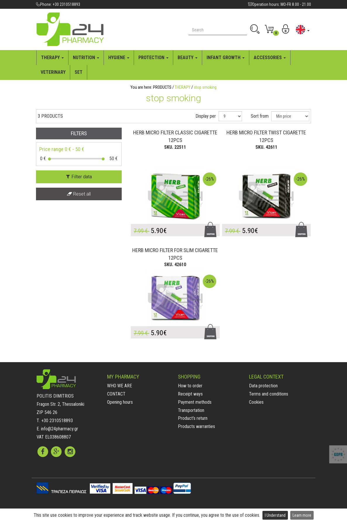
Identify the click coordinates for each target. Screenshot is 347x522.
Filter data (79, 176)
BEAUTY (187, 57)
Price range (61, 149)
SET (79, 72)
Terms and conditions (268, 394)
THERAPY (52, 57)
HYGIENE (118, 57)
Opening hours (120, 402)
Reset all (79, 194)
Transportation (191, 410)
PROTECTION (153, 57)
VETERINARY (53, 72)
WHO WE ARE (119, 385)
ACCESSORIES (270, 57)
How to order (190, 385)
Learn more (302, 515)
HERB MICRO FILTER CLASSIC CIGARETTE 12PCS (175, 136)
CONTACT (116, 394)
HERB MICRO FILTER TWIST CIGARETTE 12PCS (266, 136)
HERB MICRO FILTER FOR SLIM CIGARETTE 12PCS (175, 254)
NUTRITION (86, 57)
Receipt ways (190, 394)
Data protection (263, 385)
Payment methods (195, 402)
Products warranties (196, 426)
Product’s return (192, 418)
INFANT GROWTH (226, 57)
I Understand (275, 515)
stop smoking (205, 87)
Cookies (256, 402)
